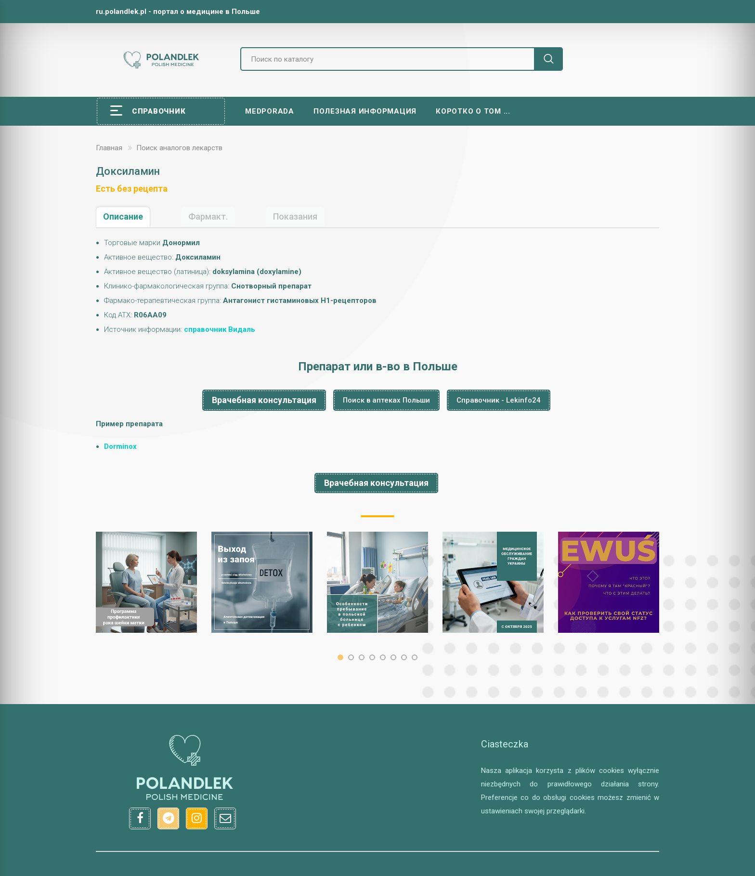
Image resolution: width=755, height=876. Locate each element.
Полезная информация (365, 111)
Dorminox (120, 446)
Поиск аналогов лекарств (179, 148)
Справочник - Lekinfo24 (498, 400)
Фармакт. (208, 216)
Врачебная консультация (264, 400)
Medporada (269, 111)
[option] (146, 582)
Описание (123, 216)
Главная (109, 148)
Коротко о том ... (473, 111)
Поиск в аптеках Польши (386, 400)
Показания (295, 216)
